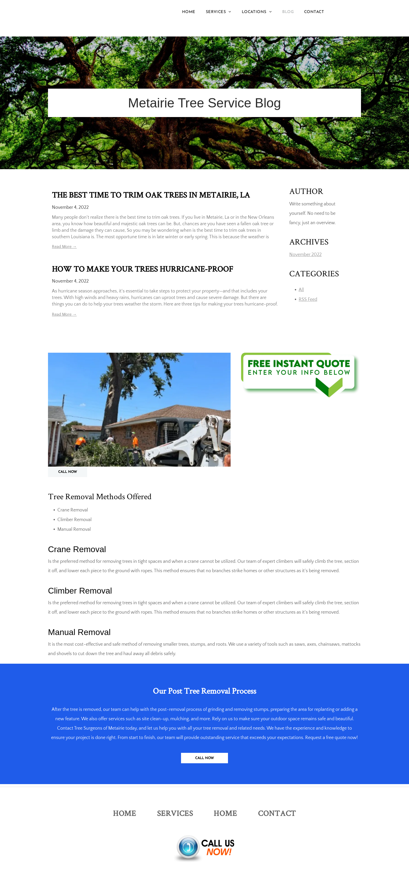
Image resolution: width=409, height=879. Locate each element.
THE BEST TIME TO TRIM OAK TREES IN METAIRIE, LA (151, 195)
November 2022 (305, 254)
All (301, 289)
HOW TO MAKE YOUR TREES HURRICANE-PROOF (142, 269)
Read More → (64, 246)
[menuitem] (189, 12)
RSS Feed (308, 299)
